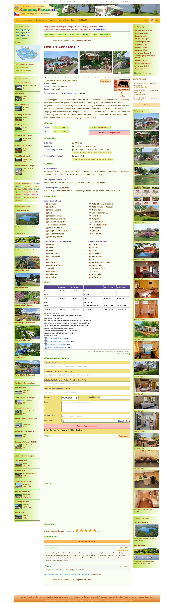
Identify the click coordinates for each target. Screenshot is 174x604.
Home (18, 20)
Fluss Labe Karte (99, 29)
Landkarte (28, 20)
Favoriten (148, 73)
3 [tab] (52, 78)
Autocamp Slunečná (22, 502)
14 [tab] (89, 78)
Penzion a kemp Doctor (23, 83)
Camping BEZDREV (142, 44)
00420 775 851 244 (60, 132)
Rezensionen (104, 34)
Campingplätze (45, 597)
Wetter (53, 20)
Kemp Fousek (19, 512)
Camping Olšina (141, 50)
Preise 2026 (74, 34)
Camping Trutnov (74, 27)
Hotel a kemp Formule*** (24, 340)
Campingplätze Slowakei (126, 600)
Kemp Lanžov (19, 94)
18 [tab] (102, 78)
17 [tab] (99, 78)
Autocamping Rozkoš (143, 41)
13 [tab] (85, 78)
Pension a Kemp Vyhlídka (23, 481)
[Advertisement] (27, 535)
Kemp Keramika (20, 234)
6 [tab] (62, 78)
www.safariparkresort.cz (99, 128)
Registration (86, 597)
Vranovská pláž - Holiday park (25, 323)
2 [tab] (49, 78)
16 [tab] (95, 78)
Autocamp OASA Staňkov (23, 305)
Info (72, 20)
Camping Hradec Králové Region (55, 27)
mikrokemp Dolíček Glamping (25, 166)
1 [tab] (45, 78)
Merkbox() (82, 20)
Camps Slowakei (22, 39)
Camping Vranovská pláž (143, 30)
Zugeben (139, 73)
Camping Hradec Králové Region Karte (57, 29)
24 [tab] (122, 78)
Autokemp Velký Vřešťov (23, 135)
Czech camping (33, 597)
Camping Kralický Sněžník (24, 189)
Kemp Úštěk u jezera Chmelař (25, 432)
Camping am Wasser (23, 33)
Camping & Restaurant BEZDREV (26, 442)
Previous (45, 63)
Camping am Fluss (22, 36)
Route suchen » (105, 81)
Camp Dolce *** (20, 358)
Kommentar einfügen (87, 542)
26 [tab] (129, 78)
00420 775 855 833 (60, 128)
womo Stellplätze (22, 27)
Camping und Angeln (23, 30)
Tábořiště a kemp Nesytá (23, 145)
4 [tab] (55, 78)
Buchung (85, 34)
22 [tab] (115, 78)
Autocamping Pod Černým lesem (145, 57)
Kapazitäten (49, 34)
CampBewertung (22, 67)
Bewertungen (41, 20)
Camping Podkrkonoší (89, 27)
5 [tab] (59, 78)
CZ (146, 20)
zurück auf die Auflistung (61, 40)
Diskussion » (97, 574)
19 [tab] (105, 78)
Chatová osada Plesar (22, 211)
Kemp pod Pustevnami (22, 491)
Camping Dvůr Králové (81, 40)
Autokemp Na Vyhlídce (23, 115)
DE (152, 20)
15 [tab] (92, 78)
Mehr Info (126, 2)
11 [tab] (79, 78)
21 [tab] (112, 78)
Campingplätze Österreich (91, 600)
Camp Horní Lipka (21, 460)
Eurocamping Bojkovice (143, 63)
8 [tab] (69, 78)
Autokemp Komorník (22, 270)
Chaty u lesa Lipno (142, 39)
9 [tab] (72, 78)
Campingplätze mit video (25, 64)
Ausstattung (61, 34)
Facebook (54, 597)
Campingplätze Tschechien (50, 600)
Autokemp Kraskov (21, 288)
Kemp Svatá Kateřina (22, 104)
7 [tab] (65, 78)
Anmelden (63, 20)
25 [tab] (125, 78)
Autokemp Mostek (21, 125)
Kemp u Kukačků (141, 47)
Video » (146, 105)
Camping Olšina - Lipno (23, 408)
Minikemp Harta (20, 470)
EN (157, 20)
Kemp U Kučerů (141, 60)
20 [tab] (109, 78)
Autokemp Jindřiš (142, 66)
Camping (24, 597)
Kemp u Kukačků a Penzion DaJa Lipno (26, 420)
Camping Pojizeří (32, 186)
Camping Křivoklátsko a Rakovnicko (27, 198)
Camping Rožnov (141, 69)
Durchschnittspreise (23, 70)
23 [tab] (119, 78)
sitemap (94, 597)
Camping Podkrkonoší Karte (81, 29)
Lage (94, 34)
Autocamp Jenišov (142, 33)
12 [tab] (82, 78)
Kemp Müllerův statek (22, 156)
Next (128, 63)
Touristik (65, 188)
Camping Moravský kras (24, 184)
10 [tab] (75, 78)
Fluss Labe (102, 27)
